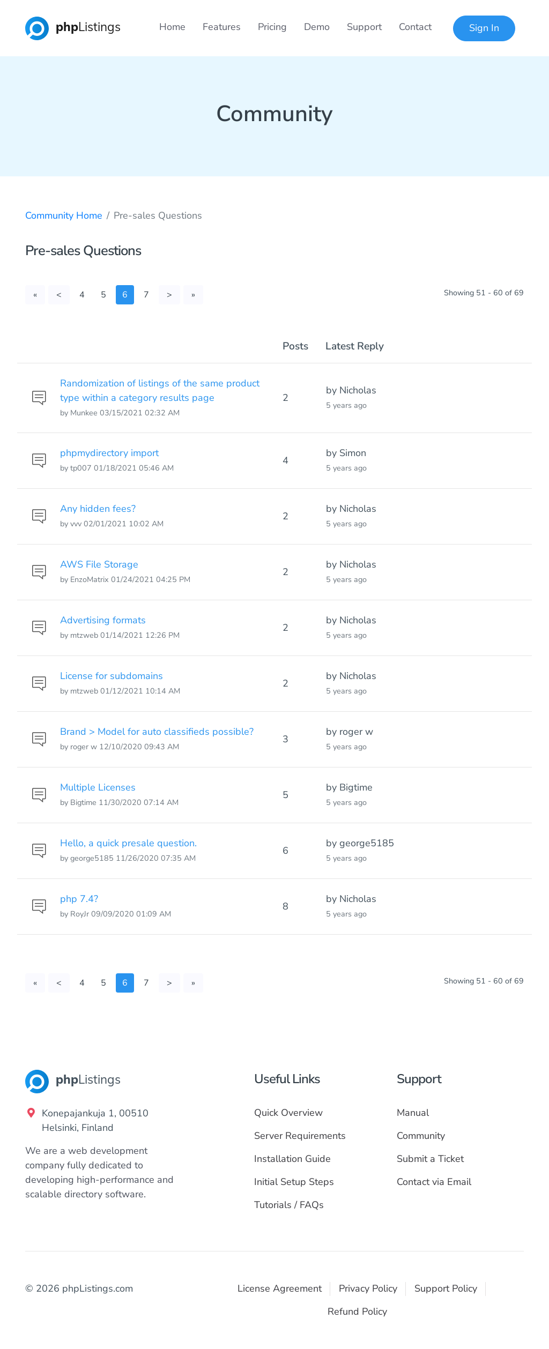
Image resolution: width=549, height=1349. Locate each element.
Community (421, 1135)
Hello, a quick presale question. (128, 843)
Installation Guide (292, 1158)
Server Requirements (300, 1135)
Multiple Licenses (98, 787)
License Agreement (280, 1288)
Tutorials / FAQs (289, 1204)
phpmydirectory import (109, 452)
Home (172, 26)
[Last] (193, 294)
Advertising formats (103, 620)
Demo (317, 26)
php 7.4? (79, 898)
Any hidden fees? (98, 508)
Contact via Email (434, 1181)
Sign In (484, 27)
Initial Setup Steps (294, 1181)
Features (222, 26)
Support (364, 26)
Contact (415, 26)
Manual (413, 1112)
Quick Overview (288, 1112)
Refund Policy (357, 1311)
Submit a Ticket (430, 1158)
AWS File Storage (99, 564)
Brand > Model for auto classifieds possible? (157, 731)
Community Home (63, 215)
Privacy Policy (368, 1288)
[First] (35, 294)
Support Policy (445, 1288)
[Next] (169, 294)
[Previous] (59, 294)
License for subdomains (111, 675)
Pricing (272, 26)
